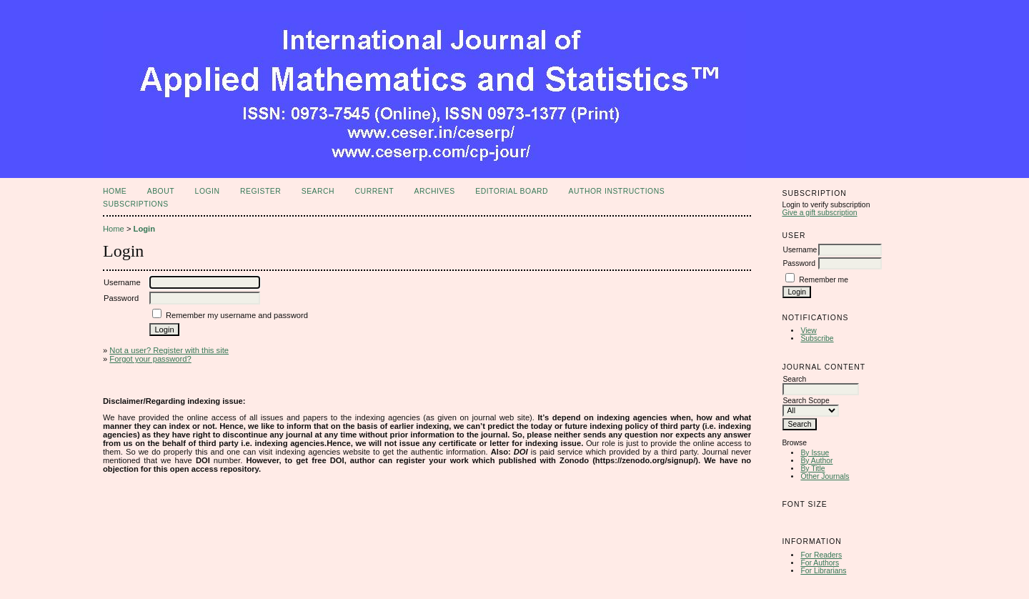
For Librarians (823, 571)
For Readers (821, 555)
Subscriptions (136, 204)
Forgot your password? (150, 359)
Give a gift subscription (819, 213)
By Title (812, 468)
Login (207, 191)
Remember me (823, 280)
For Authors (819, 563)
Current (374, 191)
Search (318, 191)
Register (260, 191)
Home (114, 191)
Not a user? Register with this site (169, 350)
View (808, 331)
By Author (816, 461)
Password (798, 263)
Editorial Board (511, 191)
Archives (434, 191)
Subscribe (816, 338)
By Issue (814, 453)
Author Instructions (617, 191)
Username (799, 250)
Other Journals (824, 476)
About (160, 191)
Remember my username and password (237, 315)
